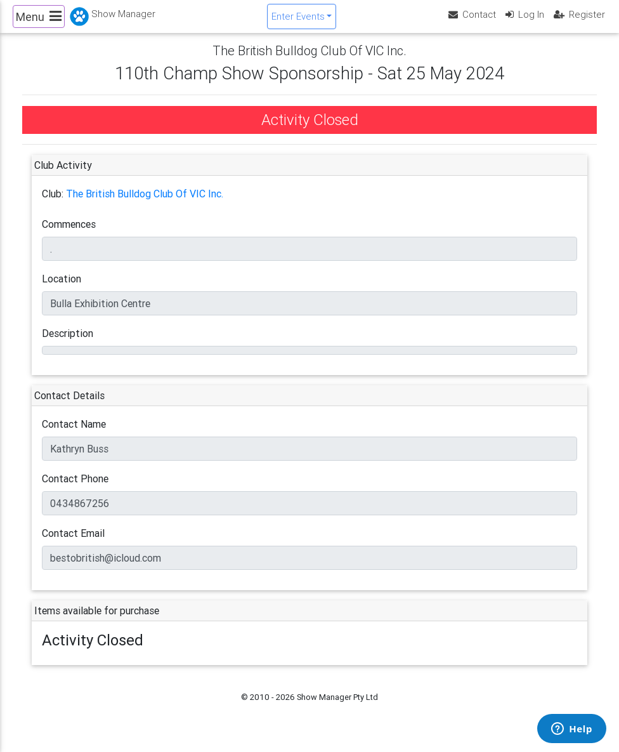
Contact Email (73, 544)
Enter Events (298, 21)
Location (61, 289)
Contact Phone (75, 489)
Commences (69, 234)
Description (67, 344)
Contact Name (74, 434)
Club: (52, 204)
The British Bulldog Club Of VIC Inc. (144, 204)
